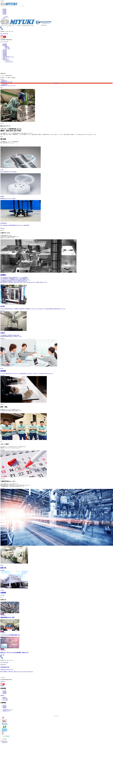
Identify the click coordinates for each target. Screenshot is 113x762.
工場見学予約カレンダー (8, 56)
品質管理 (5, 55)
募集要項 (6, 46)
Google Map (2, 681)
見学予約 (5, 16)
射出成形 (4, 11)
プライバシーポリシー (9, 61)
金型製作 (4, 10)
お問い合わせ (6, 59)
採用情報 (4, 12)
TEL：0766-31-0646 (4, 33)
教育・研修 (7, 47)
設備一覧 (5, 58)
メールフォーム (8, 60)
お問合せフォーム (6, 710)
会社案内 (4, 13)
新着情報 (4, 15)
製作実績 (4, 9)
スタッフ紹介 (7, 48)
